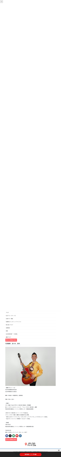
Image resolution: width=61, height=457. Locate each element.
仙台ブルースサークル (11, 315)
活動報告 (8, 328)
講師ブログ (8, 337)
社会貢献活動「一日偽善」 (12, 334)
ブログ (7, 312)
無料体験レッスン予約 (30, 454)
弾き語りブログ (9, 324)
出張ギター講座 (9, 318)
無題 (7, 331)
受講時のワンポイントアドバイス (13, 321)
